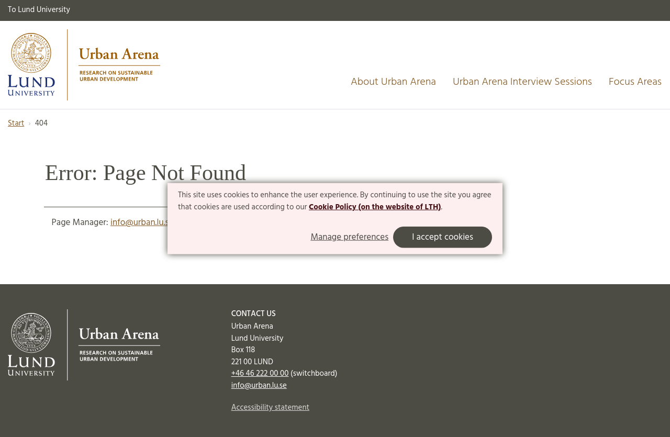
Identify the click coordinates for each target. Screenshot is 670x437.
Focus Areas (635, 82)
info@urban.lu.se (141, 223)
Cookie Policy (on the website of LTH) (375, 207)
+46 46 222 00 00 (260, 373)
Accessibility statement (270, 407)
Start (16, 123)
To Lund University (39, 10)
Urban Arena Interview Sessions (522, 82)
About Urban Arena (393, 82)
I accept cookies (442, 237)
